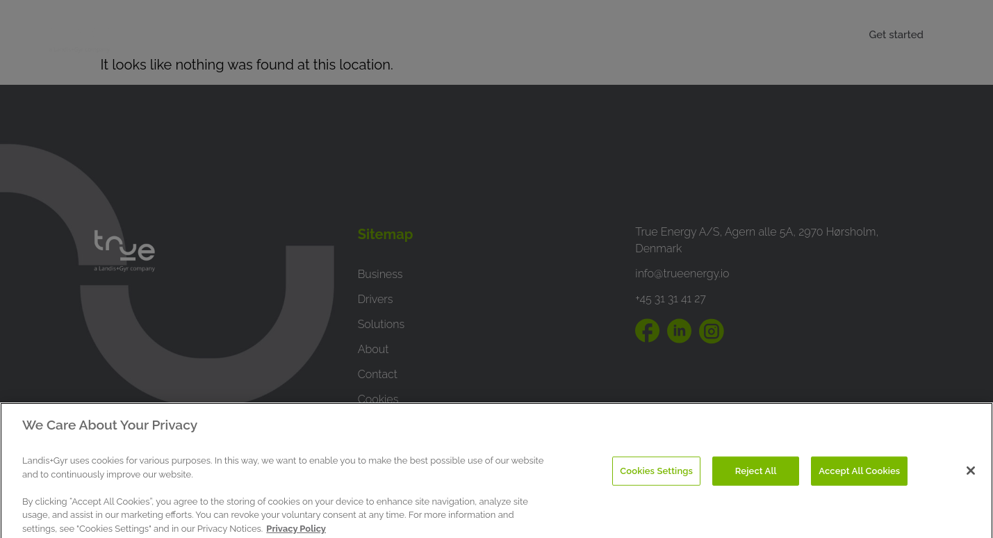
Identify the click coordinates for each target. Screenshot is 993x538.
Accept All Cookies (859, 479)
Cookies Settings (656, 479)
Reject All (756, 479)
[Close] (970, 479)
